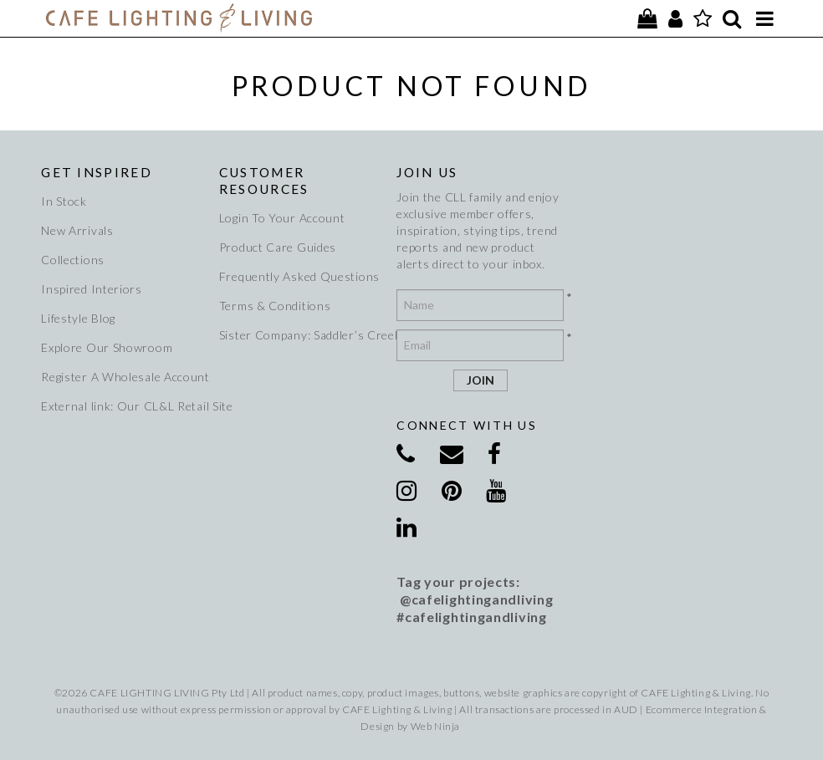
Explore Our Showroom (106, 347)
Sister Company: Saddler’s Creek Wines (300, 335)
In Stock (64, 201)
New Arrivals (77, 230)
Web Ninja (435, 726)
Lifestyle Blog (78, 318)
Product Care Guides (277, 247)
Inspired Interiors (91, 289)
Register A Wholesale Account (122, 377)
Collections (73, 259)
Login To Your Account (282, 218)
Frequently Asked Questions (299, 276)
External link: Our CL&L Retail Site (122, 406)
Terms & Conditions (275, 305)
